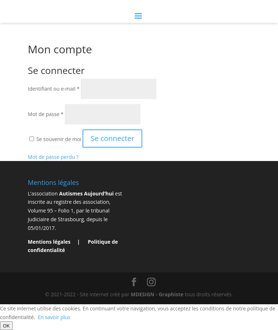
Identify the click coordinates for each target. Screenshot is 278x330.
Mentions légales (50, 241)
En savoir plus (54, 317)
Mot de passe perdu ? (53, 156)
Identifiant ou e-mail (54, 88)
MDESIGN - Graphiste (157, 294)
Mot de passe (46, 114)
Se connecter (112, 138)
